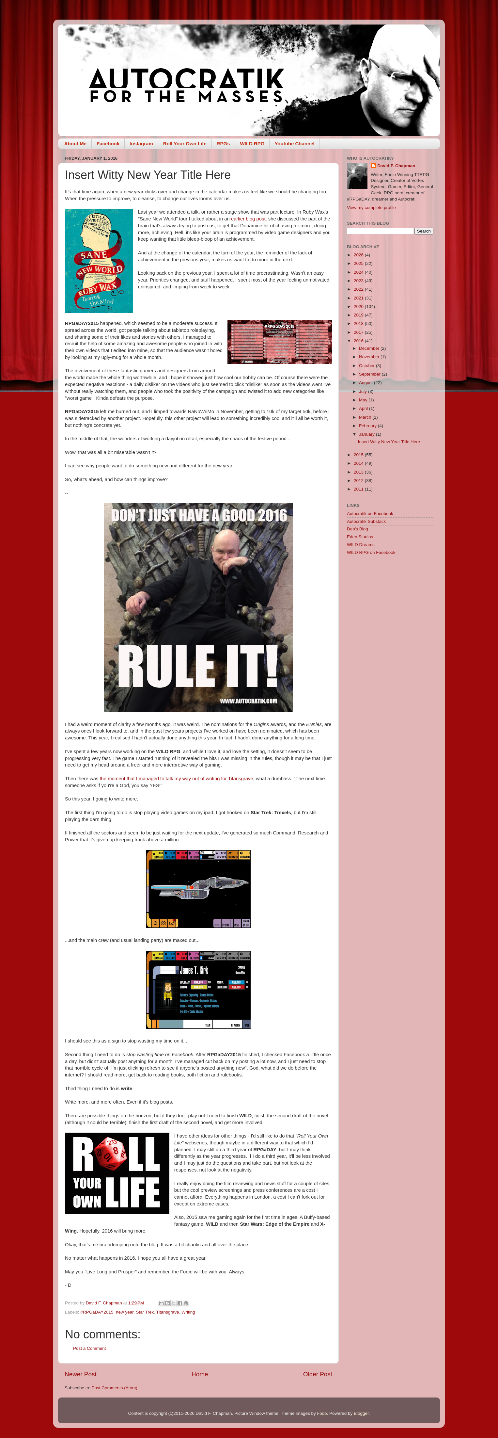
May (363, 399)
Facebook (108, 143)
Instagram (141, 143)
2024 (359, 272)
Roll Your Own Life (185, 143)
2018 (359, 323)
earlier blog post (248, 218)
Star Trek (145, 1312)
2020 (359, 306)
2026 (359, 254)
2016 (359, 340)
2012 (359, 480)
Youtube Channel (294, 143)
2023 (359, 280)
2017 (359, 332)
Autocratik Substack (366, 521)
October (367, 365)
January (367, 434)
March (365, 417)
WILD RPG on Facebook (371, 552)
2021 (359, 298)
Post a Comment (89, 1348)
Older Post (317, 1374)
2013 (359, 472)
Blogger (361, 1413)
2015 (359, 454)
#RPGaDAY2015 (96, 1312)
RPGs (223, 143)
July (363, 391)
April (364, 408)
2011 (359, 489)
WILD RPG (252, 143)
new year (124, 1312)
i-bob (322, 1413)
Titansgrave (167, 1312)
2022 (359, 289)
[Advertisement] (390, 664)
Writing (188, 1312)
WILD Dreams (361, 544)
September (370, 374)
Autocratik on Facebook (370, 513)
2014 (359, 463)
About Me (75, 143)
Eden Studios (360, 536)
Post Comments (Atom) (114, 1387)
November (370, 356)
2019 (359, 315)
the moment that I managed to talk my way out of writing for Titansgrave (175, 778)
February (368, 425)
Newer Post (81, 1374)
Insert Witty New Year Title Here (389, 441)
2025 (359, 263)
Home (200, 1374)
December (370, 348)
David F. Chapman (396, 165)
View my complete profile (371, 207)
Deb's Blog (357, 528)
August (366, 382)
